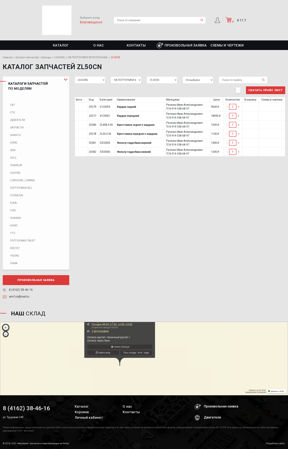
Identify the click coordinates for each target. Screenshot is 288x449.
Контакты (136, 45)
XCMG (13, 142)
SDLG (13, 157)
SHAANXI (15, 218)
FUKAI (13, 202)
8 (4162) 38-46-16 (18, 289)
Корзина (82, 412)
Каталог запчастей (27, 57)
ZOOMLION (16, 195)
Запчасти (17, 127)
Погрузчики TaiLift (22, 240)
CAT (12, 104)
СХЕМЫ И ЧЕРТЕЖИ (227, 45)
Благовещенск (91, 22)
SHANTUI (15, 135)
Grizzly (15, 248)
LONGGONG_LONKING (22, 180)
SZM (13, 210)
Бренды (46, 57)
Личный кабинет (89, 417)
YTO (12, 233)
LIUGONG (59, 57)
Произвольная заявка (182, 45)
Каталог (61, 45)
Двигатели (17, 120)
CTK (12, 112)
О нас (98, 45)
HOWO (14, 225)
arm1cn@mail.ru (16, 296)
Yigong (14, 255)
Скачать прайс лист (265, 90)
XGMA (13, 263)
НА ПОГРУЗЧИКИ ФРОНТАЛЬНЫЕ (88, 57)
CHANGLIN (16, 165)
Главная (7, 57)
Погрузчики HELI (21, 187)
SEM (12, 150)
